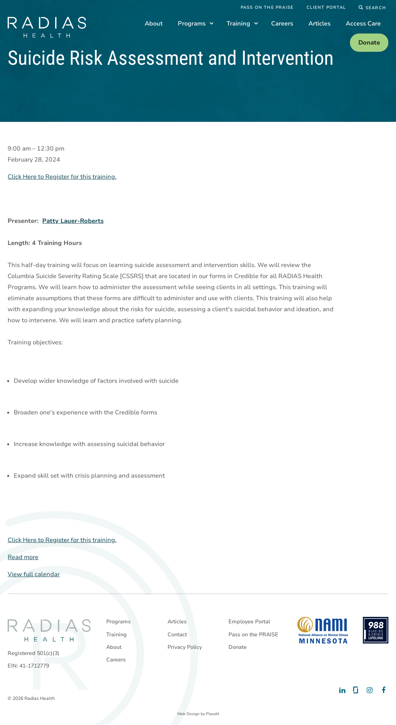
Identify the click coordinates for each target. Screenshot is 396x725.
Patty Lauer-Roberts (73, 221)
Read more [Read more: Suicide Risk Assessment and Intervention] (23, 557)
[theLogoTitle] (47, 27)
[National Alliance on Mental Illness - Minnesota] (322, 630)
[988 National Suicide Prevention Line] (375, 630)
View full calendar (34, 574)
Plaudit (212, 714)
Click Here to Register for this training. (62, 177)
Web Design (188, 714)
